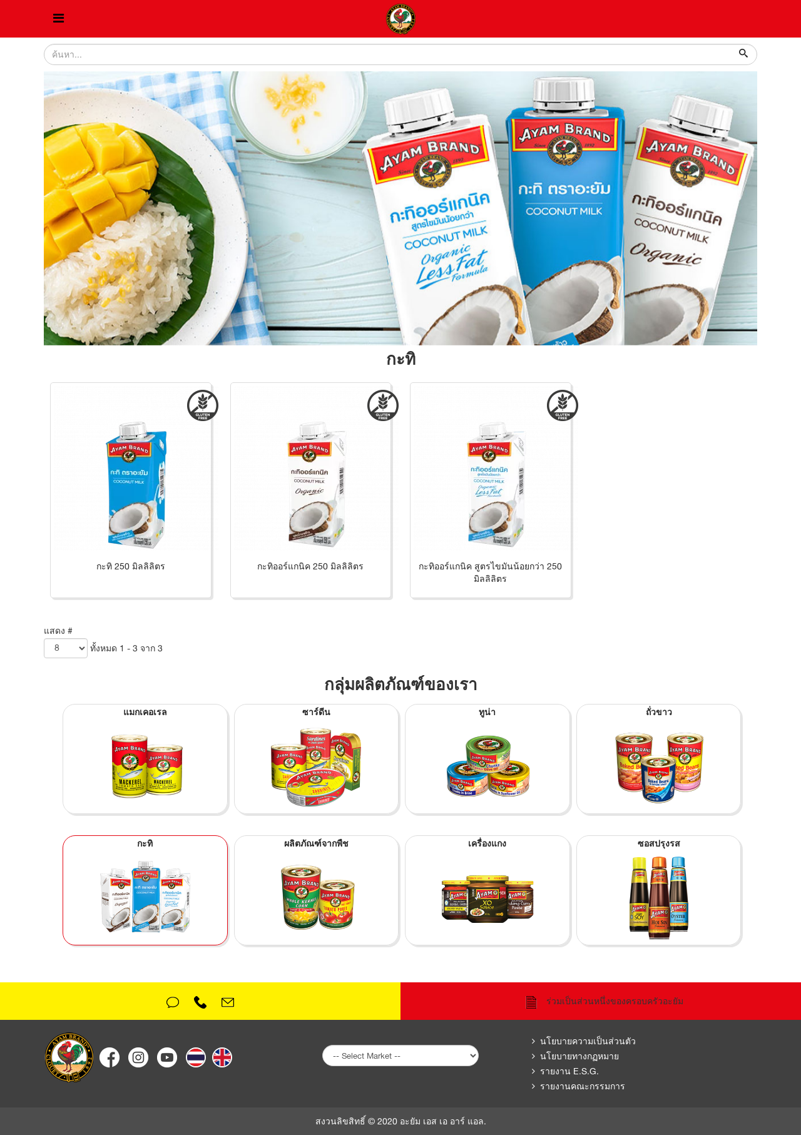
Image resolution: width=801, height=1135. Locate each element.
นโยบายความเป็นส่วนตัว (588, 1041)
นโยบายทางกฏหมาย (579, 1056)
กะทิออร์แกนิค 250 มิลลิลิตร (310, 566)
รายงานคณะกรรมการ (582, 1086)
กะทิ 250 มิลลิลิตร (130, 566)
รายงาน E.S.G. (569, 1071)
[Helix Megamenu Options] (58, 19)
